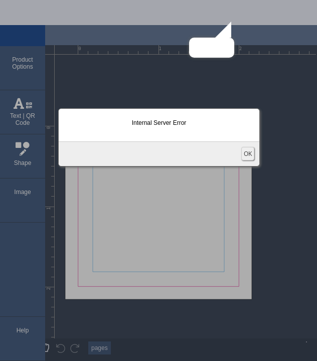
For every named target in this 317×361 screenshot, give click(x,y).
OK (248, 153)
